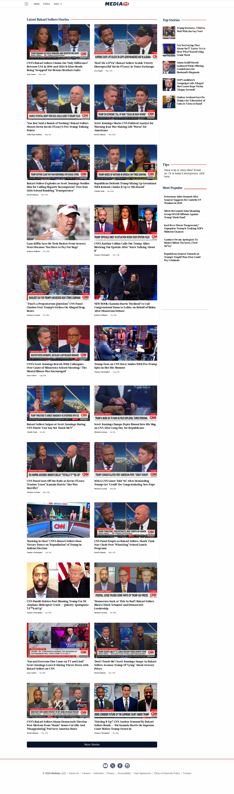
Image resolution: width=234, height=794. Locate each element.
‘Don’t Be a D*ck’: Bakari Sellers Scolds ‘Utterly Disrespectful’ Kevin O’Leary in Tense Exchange (124, 65)
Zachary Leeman (33, 315)
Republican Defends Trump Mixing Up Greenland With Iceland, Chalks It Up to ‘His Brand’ (125, 185)
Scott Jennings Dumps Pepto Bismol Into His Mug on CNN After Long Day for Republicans (125, 426)
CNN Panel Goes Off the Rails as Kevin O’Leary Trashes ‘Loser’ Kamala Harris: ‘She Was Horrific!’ (56, 484)
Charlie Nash (99, 191)
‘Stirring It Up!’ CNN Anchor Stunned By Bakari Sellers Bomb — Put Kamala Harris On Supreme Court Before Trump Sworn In (124, 725)
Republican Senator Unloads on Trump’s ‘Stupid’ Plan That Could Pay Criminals (182, 257)
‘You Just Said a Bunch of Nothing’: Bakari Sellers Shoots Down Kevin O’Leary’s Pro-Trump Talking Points (57, 126)
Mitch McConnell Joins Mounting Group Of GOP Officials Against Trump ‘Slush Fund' (182, 214)
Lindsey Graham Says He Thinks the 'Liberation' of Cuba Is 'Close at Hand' (191, 100)
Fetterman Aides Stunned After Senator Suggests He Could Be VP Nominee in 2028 (182, 200)
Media (37, 4)
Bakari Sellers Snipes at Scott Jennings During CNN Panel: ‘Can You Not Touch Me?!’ (56, 426)
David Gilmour (100, 135)
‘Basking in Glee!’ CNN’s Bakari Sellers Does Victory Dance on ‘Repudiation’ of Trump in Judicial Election (54, 544)
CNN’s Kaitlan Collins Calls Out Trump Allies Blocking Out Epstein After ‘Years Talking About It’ (124, 247)
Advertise (99, 773)
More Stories (92, 744)
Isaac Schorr (32, 375)
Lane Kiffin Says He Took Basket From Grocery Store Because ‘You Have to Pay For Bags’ (56, 245)
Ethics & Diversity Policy (167, 773)
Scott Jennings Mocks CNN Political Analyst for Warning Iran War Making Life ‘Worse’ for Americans (124, 126)
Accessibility (124, 773)
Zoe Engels (98, 71)
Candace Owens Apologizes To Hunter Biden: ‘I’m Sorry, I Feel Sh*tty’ (181, 243)
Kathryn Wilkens (33, 251)
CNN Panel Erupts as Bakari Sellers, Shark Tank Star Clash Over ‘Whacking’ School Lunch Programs (124, 544)
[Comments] (48, 74)
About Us (74, 773)
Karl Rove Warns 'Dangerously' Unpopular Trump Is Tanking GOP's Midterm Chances (183, 228)
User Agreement (142, 773)
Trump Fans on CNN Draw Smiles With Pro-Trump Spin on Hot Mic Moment (125, 366)
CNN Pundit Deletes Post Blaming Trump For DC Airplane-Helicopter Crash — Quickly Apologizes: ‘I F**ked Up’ (58, 604)
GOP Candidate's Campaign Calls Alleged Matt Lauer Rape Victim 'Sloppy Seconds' (190, 84)
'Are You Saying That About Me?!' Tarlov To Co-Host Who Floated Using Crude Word (191, 50)
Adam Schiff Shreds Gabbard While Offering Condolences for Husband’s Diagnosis (190, 67)
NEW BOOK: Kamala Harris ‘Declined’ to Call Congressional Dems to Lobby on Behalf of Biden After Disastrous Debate (125, 307)
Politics (46, 4)
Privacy (110, 773)
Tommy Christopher (102, 255)
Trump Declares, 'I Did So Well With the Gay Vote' (191, 29)
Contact (187, 773)
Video (58, 4)
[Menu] (28, 4)
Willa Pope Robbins (34, 135)
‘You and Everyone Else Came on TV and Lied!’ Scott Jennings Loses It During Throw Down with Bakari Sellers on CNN (57, 665)
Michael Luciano (100, 432)
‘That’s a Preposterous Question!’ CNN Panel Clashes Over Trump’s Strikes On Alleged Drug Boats (56, 307)
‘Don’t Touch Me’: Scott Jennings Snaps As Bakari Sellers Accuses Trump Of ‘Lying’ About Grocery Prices (125, 665)
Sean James (31, 74)
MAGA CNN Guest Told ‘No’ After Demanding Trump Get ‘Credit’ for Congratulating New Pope (124, 482)
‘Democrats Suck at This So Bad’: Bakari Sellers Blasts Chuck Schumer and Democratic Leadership (124, 604)
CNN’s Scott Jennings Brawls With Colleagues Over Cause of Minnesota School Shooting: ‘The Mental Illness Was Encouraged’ (57, 367)
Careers (86, 773)
